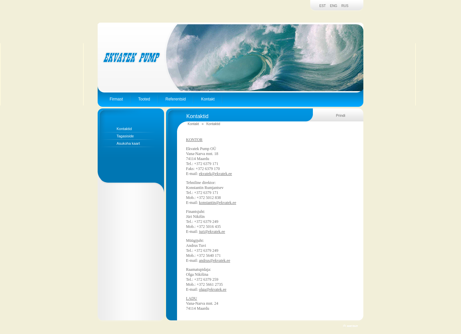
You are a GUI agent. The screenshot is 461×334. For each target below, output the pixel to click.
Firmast (116, 99)
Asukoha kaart (128, 143)
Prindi (340, 115)
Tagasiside (125, 136)
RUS (344, 6)
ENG (333, 6)
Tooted (144, 99)
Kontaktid (124, 129)
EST (323, 6)
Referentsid (175, 99)
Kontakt (208, 99)
